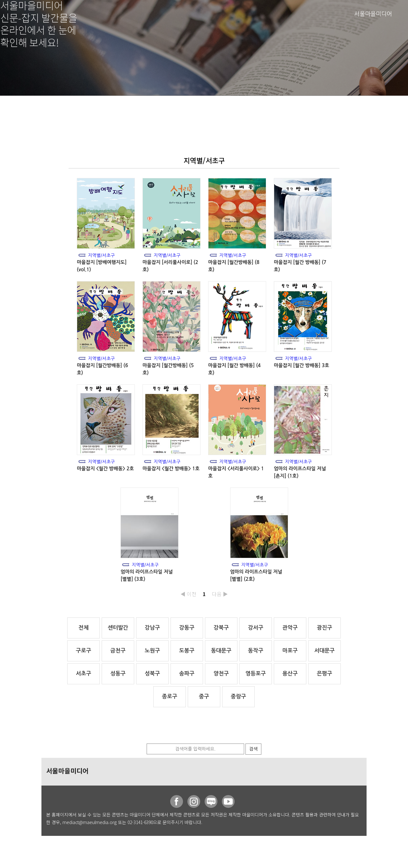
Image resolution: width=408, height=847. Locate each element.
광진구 (324, 627)
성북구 (152, 673)
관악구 (290, 627)
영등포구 (255, 673)
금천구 (118, 650)
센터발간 (118, 627)
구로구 (83, 650)
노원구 (152, 650)
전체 (83, 627)
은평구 (324, 673)
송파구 (186, 673)
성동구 (118, 673)
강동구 (186, 627)
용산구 (290, 673)
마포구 (290, 650)
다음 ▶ (220, 594)
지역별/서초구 (101, 255)
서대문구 (324, 650)
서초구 (83, 673)
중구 (204, 696)
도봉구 (186, 650)
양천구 (221, 673)
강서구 (255, 627)
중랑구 (238, 696)
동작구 (255, 650)
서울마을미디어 (373, 14)
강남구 (152, 627)
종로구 (169, 696)
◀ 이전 (188, 594)
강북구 (221, 627)
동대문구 (221, 650)
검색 (253, 749)
